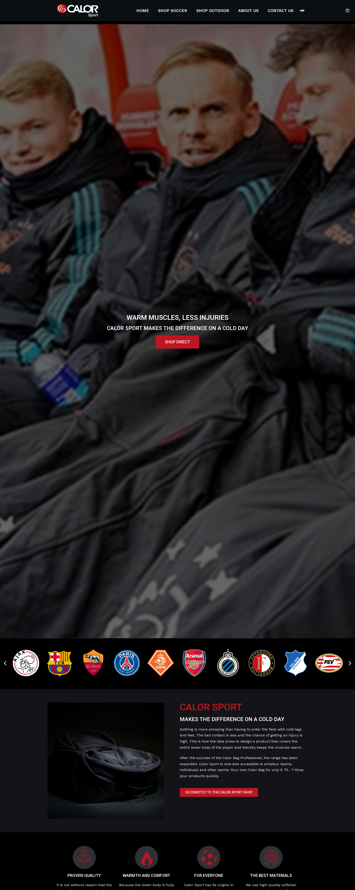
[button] (177, 342)
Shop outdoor (212, 10)
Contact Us (280, 10)
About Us (248, 10)
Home (142, 10)
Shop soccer (172, 10)
